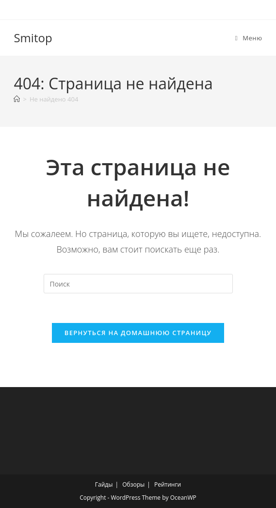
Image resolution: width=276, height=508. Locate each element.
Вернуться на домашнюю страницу (138, 332)
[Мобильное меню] (248, 38)
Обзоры (133, 484)
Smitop (33, 38)
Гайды (104, 484)
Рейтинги (167, 484)
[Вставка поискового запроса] (138, 283)
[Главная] (17, 99)
